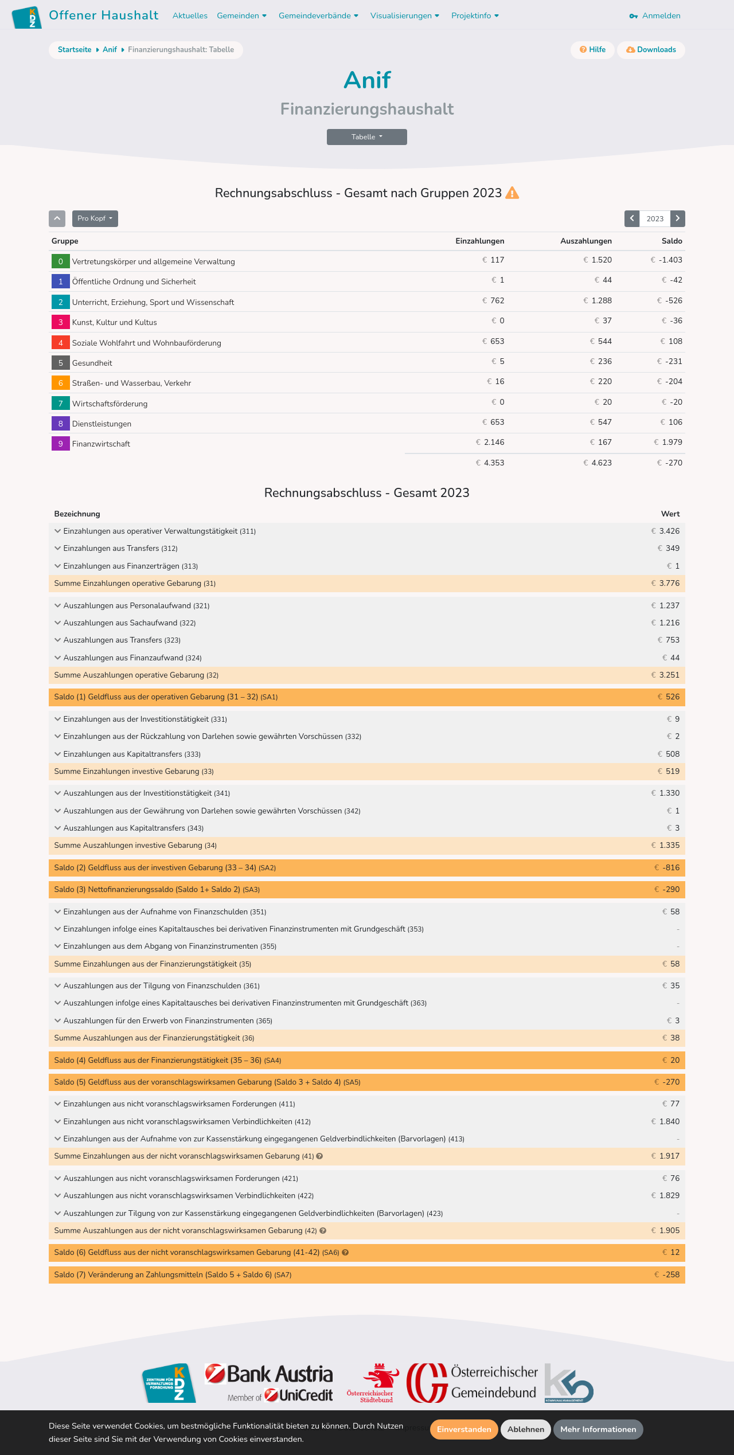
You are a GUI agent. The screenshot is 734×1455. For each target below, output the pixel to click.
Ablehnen (526, 1429)
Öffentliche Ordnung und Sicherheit (124, 281)
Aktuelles (190, 15)
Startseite (74, 50)
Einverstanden (464, 1429)
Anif (110, 50)
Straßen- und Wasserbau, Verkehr (122, 383)
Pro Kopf (92, 218)
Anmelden (655, 15)
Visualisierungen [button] (406, 15)
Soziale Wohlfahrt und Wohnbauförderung (136, 343)
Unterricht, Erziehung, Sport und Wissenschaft (143, 302)
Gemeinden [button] (243, 15)
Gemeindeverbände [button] (320, 15)
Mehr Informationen (598, 1429)
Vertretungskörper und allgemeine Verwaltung (143, 261)
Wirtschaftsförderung (100, 403)
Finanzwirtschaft (91, 444)
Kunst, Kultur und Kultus (104, 322)
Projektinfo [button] (476, 15)
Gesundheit (82, 363)
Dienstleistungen (91, 423)
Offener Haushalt (104, 17)
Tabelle (364, 137)
